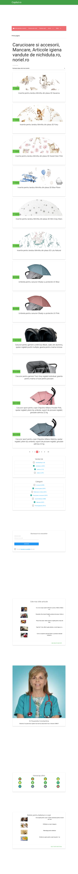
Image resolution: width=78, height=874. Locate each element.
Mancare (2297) (40, 502)
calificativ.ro (23, 863)
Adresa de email (17, 536)
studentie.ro (15, 863)
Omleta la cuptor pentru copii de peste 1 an (49, 765)
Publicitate (15, 841)
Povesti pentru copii (17, 851)
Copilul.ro (16, 2)
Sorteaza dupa (15, 65)
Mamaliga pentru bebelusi (49, 762)
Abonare (26, 543)
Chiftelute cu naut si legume (49, 759)
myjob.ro (43, 861)
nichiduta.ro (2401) (40, 466)
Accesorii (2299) (40, 485)
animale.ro (54, 861)
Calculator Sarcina (17, 848)
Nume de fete (16, 853)
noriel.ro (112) (40, 469)
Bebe (59, 28)
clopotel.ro (15, 861)
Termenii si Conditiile (18, 836)
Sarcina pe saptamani (18, 850)
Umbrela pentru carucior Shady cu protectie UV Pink (39, 313)
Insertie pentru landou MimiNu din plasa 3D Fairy (39, 125)
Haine (25, 33)
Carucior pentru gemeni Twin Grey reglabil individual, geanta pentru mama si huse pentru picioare (39, 359)
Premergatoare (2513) (40, 505)
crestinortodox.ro (35, 861)
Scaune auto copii (32, 28)
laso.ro (48, 861)
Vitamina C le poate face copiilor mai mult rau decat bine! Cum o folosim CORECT (39, 660)
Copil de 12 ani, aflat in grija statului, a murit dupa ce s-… (49, 622)
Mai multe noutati (57, 632)
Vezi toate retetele (56, 772)
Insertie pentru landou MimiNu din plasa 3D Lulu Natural (39, 250)
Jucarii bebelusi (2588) (40, 499)
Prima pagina (16, 35)
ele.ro (20, 861)
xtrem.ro (36, 863)
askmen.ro (29, 863)
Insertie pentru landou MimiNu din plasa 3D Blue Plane (39, 187)
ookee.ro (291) (40, 473)
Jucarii (17, 33)
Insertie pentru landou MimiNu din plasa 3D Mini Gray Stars (39, 219)
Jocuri (51, 28)
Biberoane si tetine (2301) (40, 492)
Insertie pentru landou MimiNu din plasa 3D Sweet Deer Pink (39, 156)
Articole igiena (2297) (40, 488)
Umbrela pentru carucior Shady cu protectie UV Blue (39, 282)
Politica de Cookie (17, 840)
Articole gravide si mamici (20, 28)
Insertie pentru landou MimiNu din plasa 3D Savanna (39, 93)
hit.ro (60, 861)
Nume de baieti (16, 854)
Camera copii (42, 28)
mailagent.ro (27, 861)
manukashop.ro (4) (40, 462)
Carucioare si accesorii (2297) (40, 495)
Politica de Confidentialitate (19, 838)
